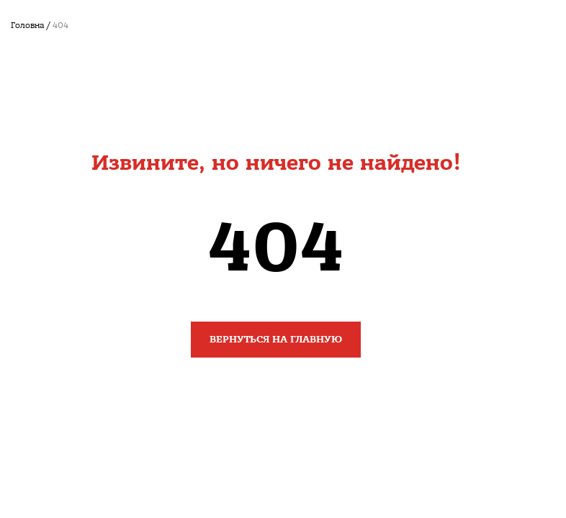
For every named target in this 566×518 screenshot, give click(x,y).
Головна (27, 25)
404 (60, 25)
